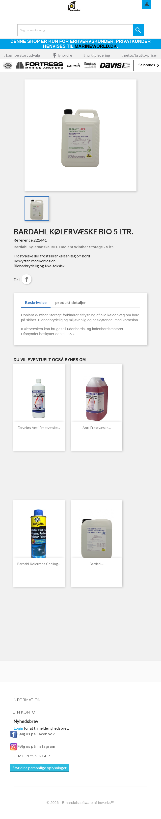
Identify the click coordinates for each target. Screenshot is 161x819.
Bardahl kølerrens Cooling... (38, 564)
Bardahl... (97, 564)
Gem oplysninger (31, 755)
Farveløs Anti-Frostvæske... (39, 427)
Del (26, 279)
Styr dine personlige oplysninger (40, 767)
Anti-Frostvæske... (96, 427)
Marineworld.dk (96, 46)
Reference (23, 240)
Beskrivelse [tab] (36, 302)
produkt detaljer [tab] (70, 302)
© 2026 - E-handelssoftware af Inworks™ (80, 802)
